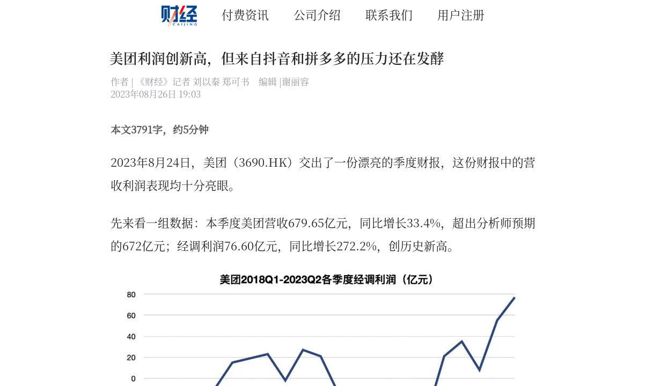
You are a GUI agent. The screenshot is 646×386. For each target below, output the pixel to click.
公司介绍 (317, 14)
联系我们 (389, 14)
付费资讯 (245, 14)
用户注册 (460, 14)
